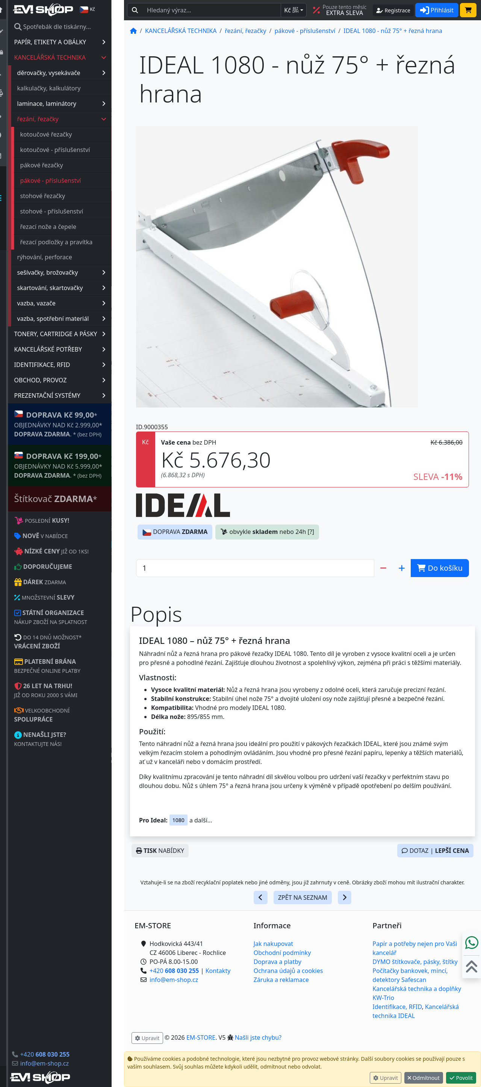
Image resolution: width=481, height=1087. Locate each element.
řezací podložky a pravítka (69, 242)
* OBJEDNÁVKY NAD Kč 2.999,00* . (71, 423)
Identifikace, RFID (397, 1007)
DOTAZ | (435, 850)
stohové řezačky (55, 196)
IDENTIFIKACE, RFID (72, 365)
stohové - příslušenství (64, 211)
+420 (57, 1054)
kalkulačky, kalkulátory (61, 88)
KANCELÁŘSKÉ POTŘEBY (72, 349)
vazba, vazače (74, 303)
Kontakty (218, 971)
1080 (178, 820)
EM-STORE (200, 1037)
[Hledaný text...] (211, 10)
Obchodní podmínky (282, 953)
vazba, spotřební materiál (74, 318)
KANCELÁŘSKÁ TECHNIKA (73, 57)
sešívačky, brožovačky (74, 272)
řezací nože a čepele (61, 227)
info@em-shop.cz (57, 1063)
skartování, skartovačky (74, 288)
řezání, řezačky (74, 119)
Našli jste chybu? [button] (258, 1037)
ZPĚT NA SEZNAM (302, 897)
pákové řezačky (54, 165)
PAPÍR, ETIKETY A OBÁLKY (72, 42)
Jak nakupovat (273, 944)
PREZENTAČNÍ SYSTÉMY (72, 395)
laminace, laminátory (74, 103)
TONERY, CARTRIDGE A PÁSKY (72, 334)
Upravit (385, 1077)
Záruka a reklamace (281, 980)
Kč (291, 10)
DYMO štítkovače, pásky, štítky (414, 962)
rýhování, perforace (57, 257)
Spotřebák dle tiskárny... (65, 27)
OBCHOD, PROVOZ (72, 380)
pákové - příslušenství (63, 180)
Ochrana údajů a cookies (288, 971)
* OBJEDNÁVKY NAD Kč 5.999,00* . (71, 465)
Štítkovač (68, 498)
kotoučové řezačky (59, 134)
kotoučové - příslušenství (68, 150)
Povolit (461, 1077)
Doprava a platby (277, 962)
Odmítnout (424, 1077)
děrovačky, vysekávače (74, 73)
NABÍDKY (160, 850)
